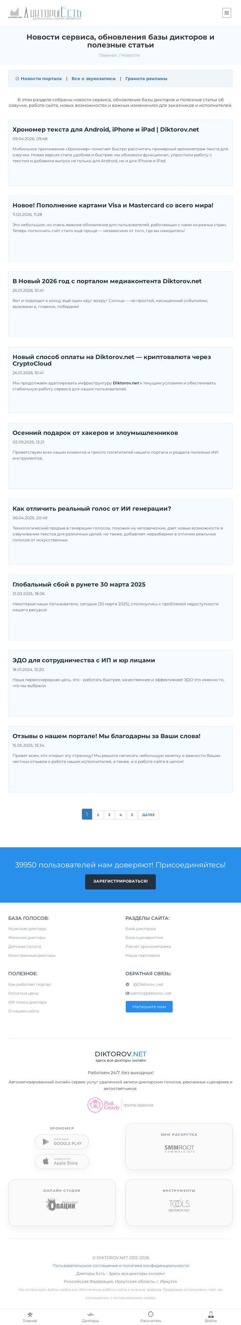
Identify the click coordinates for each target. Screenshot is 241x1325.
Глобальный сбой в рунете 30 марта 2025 (79, 585)
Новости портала (38, 78)
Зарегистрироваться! (120, 881)
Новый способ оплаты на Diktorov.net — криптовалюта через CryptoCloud (112, 360)
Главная (108, 55)
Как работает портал (29, 984)
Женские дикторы (27, 937)
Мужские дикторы (27, 928)
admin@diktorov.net (148, 993)
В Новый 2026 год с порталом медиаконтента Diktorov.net (107, 281)
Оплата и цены (23, 993)
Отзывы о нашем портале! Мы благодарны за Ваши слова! (106, 736)
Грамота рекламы (146, 78)
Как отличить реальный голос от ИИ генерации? (92, 509)
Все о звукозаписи (94, 78)
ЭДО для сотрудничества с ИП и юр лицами (84, 660)
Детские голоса (24, 946)
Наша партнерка (142, 955)
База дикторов (140, 928)
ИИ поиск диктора (27, 1002)
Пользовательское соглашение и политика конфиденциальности (120, 1265)
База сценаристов (144, 937)
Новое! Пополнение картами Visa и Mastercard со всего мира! (113, 205)
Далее (148, 815)
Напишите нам (149, 1006)
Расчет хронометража (148, 946)
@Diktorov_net (144, 984)
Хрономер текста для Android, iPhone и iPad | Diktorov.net (106, 130)
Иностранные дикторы (31, 955)
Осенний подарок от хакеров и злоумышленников (95, 433)
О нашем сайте (23, 1011)
